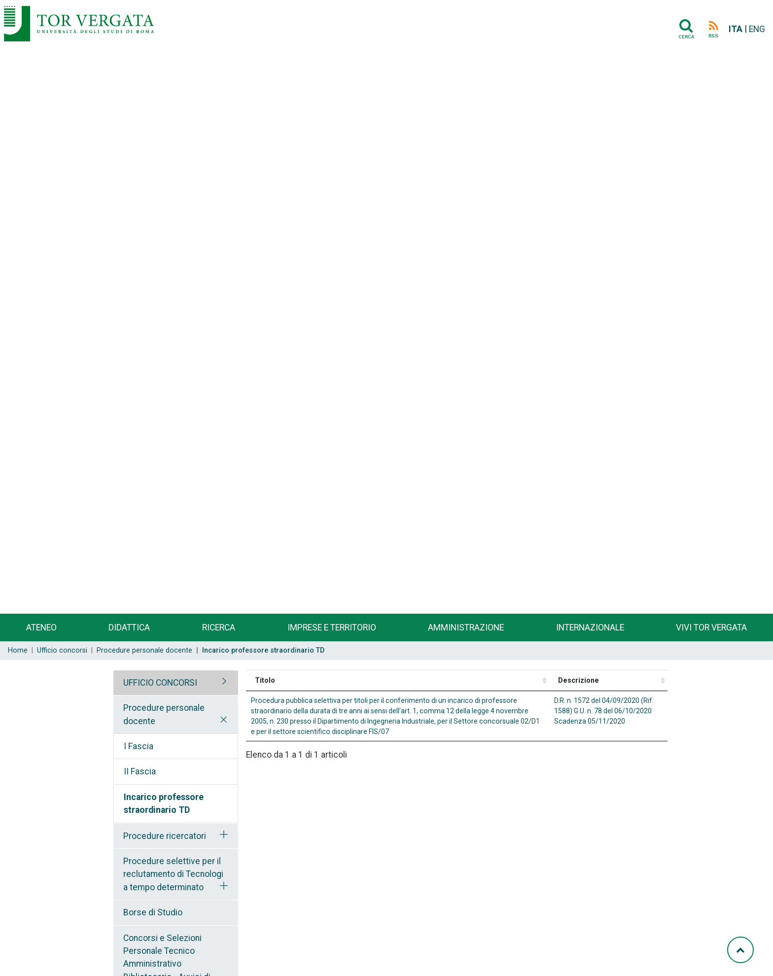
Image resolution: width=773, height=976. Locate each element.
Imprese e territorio (331, 627)
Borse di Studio (152, 912)
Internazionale (590, 627)
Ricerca (218, 627)
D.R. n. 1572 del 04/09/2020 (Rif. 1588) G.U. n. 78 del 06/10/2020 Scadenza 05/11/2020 (604, 711)
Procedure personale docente (144, 650)
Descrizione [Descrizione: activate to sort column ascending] (578, 680)
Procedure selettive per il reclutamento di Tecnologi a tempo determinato (173, 874)
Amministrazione (466, 627)
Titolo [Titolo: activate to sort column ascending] (265, 680)
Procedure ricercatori (164, 836)
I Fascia (138, 746)
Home (18, 650)
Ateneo (41, 627)
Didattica (129, 627)
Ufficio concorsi (62, 650)
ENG (757, 29)
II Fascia (140, 771)
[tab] (175, 682)
